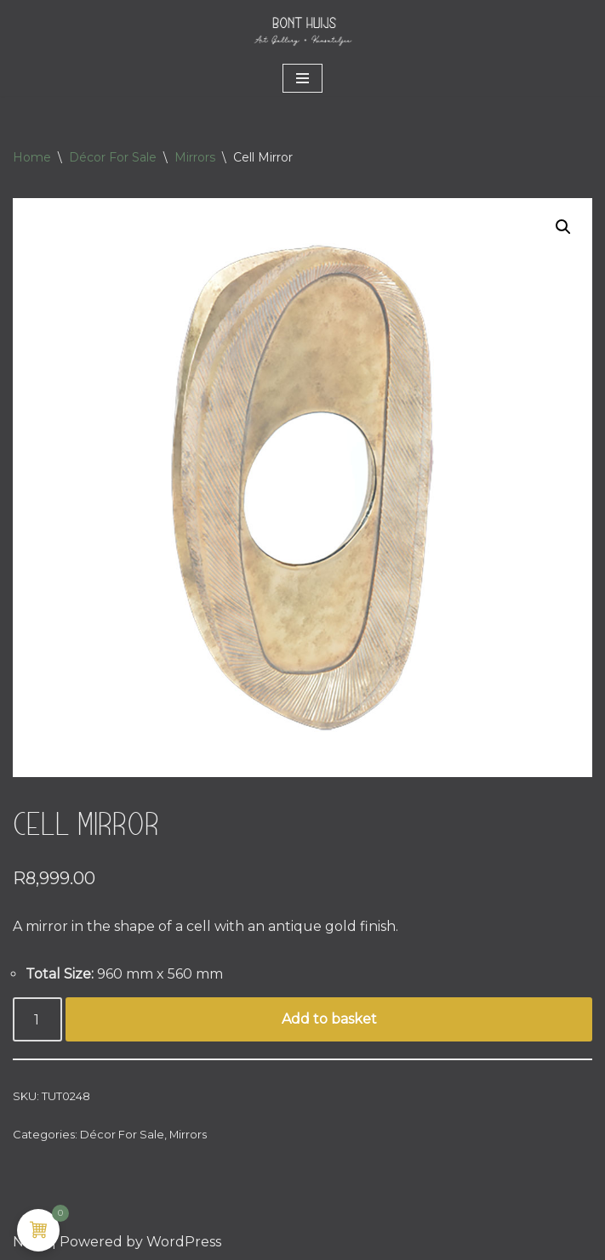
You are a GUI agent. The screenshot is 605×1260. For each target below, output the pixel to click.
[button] (563, 227)
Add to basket (329, 1019)
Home (32, 157)
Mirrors (194, 157)
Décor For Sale (113, 157)
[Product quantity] (37, 1019)
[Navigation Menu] (302, 78)
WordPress (183, 1242)
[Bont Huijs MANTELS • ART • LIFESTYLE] (303, 30)
